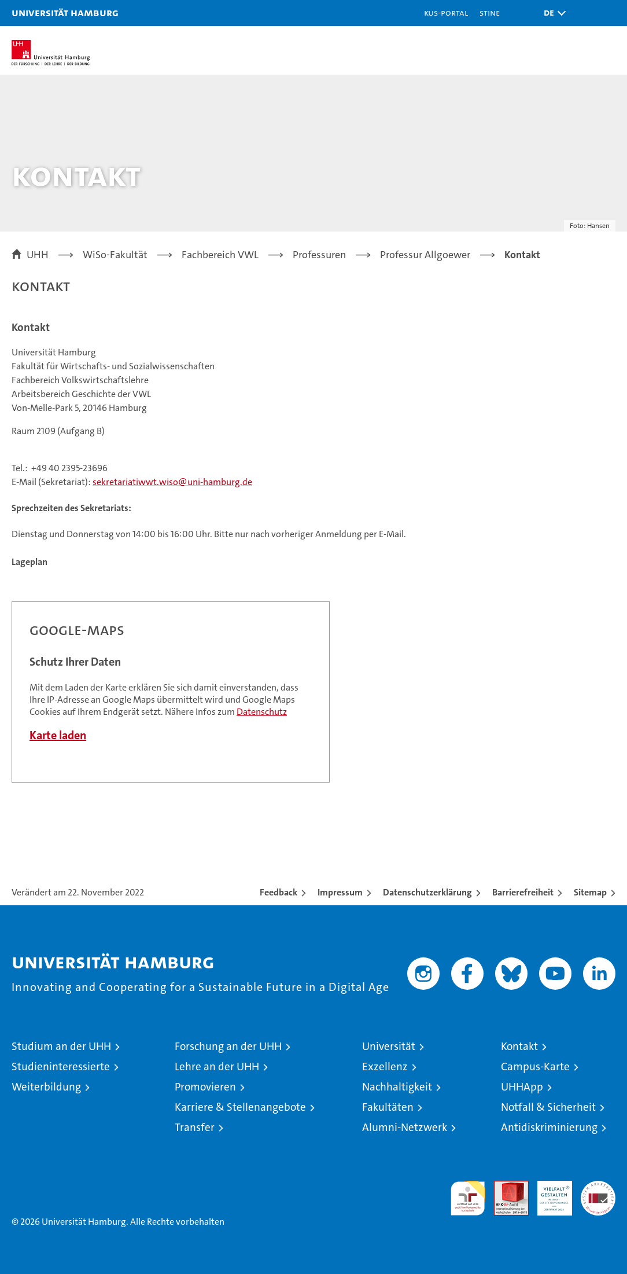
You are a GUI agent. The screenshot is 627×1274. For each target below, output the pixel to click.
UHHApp (522, 1087)
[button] (551, 13)
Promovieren (205, 1087)
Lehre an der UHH (217, 1066)
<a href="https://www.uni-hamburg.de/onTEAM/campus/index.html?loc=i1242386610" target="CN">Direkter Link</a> (171, 692)
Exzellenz (385, 1066)
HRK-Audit (548, 1193)
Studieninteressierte (61, 1066)
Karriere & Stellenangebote (240, 1107)
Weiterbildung (46, 1087)
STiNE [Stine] (490, 12)
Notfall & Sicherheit (548, 1107)
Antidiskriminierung (549, 1127)
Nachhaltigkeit (397, 1087)
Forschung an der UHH (228, 1046)
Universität (388, 1046)
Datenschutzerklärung (427, 892)
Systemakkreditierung (598, 1187)
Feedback (278, 892)
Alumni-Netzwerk (404, 1127)
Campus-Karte (535, 1066)
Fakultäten (388, 1107)
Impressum (340, 892)
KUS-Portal (446, 12)
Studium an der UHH (61, 1046)
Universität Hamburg (65, 12)
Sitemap (590, 892)
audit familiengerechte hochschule (468, 1198)
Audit (505, 1187)
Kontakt (519, 1046)
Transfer (195, 1127)
